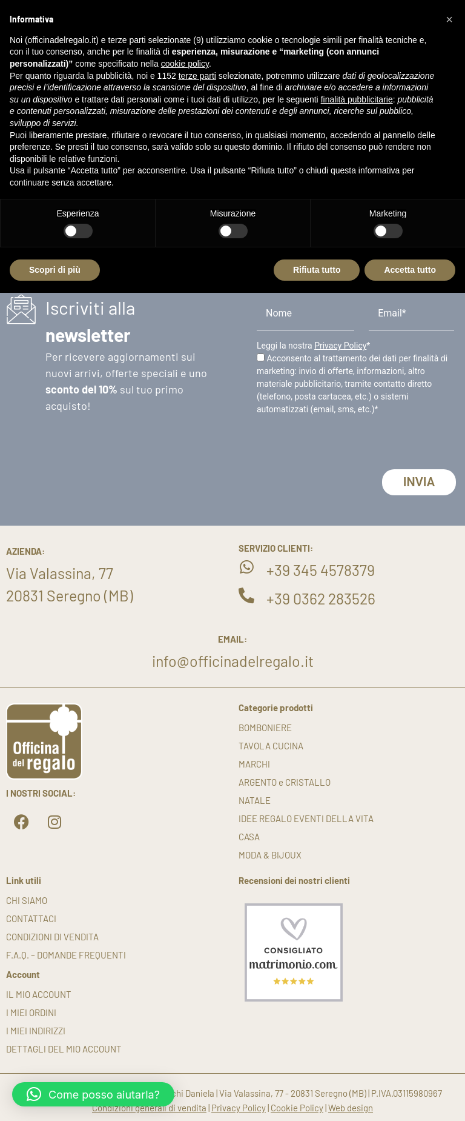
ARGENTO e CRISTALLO (285, 782)
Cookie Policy (297, 1107)
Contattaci (31, 918)
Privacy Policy (340, 345)
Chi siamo (26, 900)
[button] (93, 1094)
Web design (350, 1107)
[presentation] (349, 445)
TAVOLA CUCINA (271, 745)
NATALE (255, 800)
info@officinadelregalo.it (233, 661)
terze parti (197, 76)
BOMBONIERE (265, 727)
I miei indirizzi (35, 1030)
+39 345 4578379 (320, 570)
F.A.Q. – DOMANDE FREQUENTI (66, 954)
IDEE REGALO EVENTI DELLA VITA (306, 818)
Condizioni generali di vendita (149, 1107)
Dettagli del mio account (64, 1048)
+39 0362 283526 (320, 598)
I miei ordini (31, 1012)
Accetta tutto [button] (410, 270)
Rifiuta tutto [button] (317, 270)
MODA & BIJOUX (270, 854)
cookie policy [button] (185, 64)
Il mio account (38, 994)
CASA (249, 836)
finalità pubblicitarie (357, 99)
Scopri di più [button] (55, 270)
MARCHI (254, 763)
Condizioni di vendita (52, 936)
